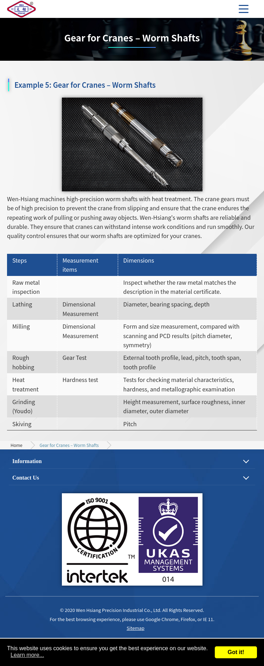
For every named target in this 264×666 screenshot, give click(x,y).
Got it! (235, 652)
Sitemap (135, 628)
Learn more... (27, 655)
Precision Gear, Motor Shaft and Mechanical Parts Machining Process (31, 9)
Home (16, 445)
